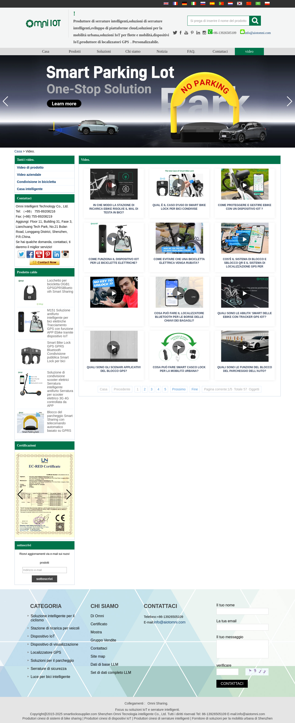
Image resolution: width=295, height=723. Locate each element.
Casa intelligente (30, 189)
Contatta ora (44, 262)
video (249, 51)
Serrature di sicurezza (49, 669)
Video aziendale (29, 174)
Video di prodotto (30, 167)
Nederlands (230, 3)
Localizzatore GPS (46, 652)
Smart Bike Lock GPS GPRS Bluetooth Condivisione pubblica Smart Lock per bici (59, 352)
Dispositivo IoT (43, 636)
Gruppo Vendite (103, 640)
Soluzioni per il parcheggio (52, 660)
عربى (257, 3)
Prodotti (75, 51)
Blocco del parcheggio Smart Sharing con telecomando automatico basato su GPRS (60, 421)
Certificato (99, 624)
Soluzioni (104, 51)
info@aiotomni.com (255, 33)
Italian (193, 3)
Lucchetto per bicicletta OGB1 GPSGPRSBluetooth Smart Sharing (60, 286)
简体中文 (248, 3)
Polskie (267, 3)
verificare (223, 665)
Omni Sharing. (158, 703)
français (175, 3)
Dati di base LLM (104, 664)
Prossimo (179, 389)
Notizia (162, 51)
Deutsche (184, 3)
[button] (289, 101)
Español (212, 3)
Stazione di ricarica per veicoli (55, 628)
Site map (98, 656)
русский (202, 3)
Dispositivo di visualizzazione (54, 644)
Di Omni (97, 616)
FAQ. (191, 51)
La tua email (226, 621)
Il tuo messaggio (229, 637)
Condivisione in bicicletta (36, 182)
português (221, 3)
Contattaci (220, 51)
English (165, 3)
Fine (195, 389)
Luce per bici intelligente (50, 677)
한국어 (239, 3)
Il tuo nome (225, 605)
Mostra (96, 632)
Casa (45, 51)
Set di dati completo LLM (111, 672)
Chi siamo (132, 51)
